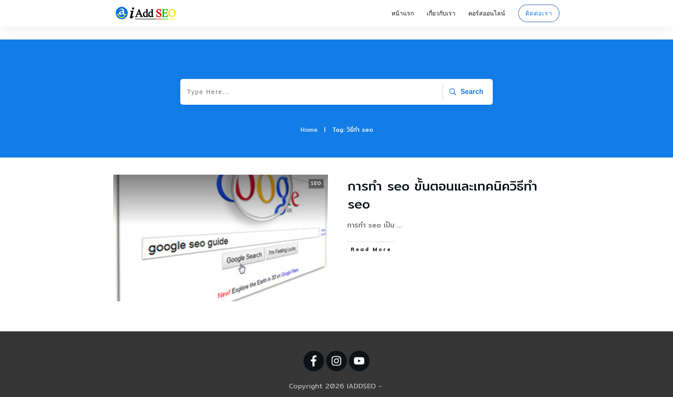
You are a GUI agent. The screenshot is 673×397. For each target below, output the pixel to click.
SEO (316, 170)
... (399, 212)
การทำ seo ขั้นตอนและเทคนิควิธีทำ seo (442, 182)
